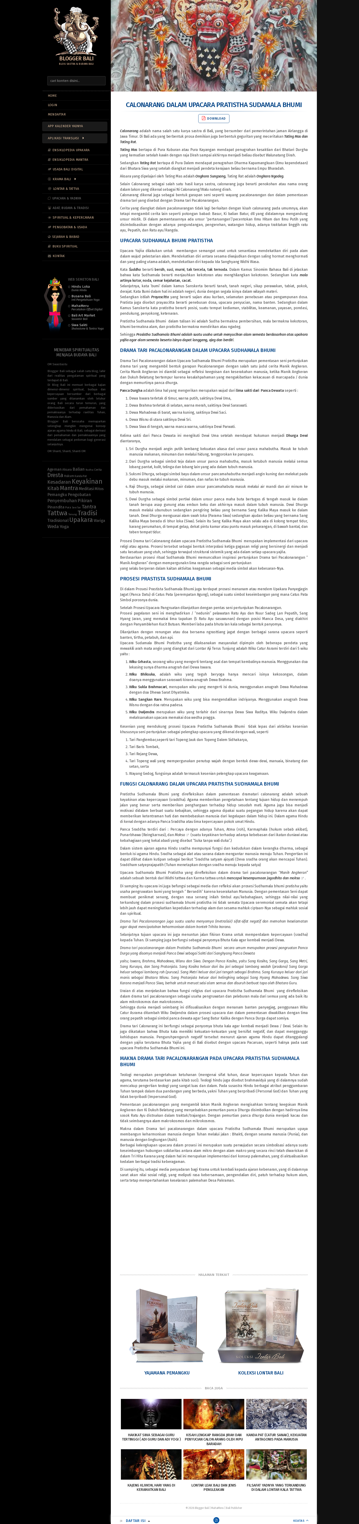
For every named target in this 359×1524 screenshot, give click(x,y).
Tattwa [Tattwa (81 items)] (57, 513)
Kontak (59, 256)
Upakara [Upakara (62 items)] (81, 519)
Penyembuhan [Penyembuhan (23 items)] (62, 500)
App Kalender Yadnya (65, 126)
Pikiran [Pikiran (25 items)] (85, 500)
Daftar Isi (136, 1521)
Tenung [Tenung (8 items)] (72, 514)
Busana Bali (85, 297)
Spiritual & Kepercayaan (73, 218)
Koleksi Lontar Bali (260, 1373)
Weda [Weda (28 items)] (53, 526)
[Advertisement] (214, 1228)
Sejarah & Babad (65, 237)
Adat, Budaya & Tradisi (71, 208)
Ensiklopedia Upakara (71, 150)
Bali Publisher (234, 1508)
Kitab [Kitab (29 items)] (53, 488)
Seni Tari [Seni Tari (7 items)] (76, 507)
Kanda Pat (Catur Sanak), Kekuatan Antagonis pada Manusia (276, 1437)
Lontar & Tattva (66, 189)
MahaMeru (86, 307)
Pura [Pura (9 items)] (68, 507)
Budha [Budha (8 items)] (89, 469)
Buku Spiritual (65, 246)
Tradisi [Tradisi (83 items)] (87, 513)
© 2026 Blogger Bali (197, 1508)
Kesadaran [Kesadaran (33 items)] (59, 482)
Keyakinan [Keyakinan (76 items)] (87, 482)
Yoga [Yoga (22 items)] (64, 526)
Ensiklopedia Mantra (70, 160)
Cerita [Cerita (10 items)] (98, 470)
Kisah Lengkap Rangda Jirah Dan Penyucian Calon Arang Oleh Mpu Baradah (214, 1439)
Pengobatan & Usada (70, 227)
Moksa (180, 835)
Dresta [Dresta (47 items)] (55, 475)
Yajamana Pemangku (167, 1373)
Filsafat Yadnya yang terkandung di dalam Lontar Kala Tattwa (276, 1487)
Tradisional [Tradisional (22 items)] (58, 520)
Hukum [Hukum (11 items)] (69, 476)
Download (214, 118)
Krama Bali (62, 179)
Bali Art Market (83, 317)
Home (52, 96)
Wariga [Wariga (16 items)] (99, 520)
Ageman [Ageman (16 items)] (54, 469)
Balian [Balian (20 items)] (79, 469)
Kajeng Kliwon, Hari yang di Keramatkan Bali (151, 1487)
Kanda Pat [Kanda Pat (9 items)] (81, 476)
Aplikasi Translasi (63, 138)
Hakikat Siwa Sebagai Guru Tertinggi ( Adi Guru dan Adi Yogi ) (151, 1437)
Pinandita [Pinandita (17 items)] (55, 507)
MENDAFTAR (57, 114)
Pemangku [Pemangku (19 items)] (57, 494)
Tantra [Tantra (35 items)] (89, 507)
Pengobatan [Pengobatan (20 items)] (79, 494)
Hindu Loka (80, 288)
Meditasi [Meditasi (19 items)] (86, 488)
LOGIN (52, 105)
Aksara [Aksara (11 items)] (67, 470)
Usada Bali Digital (68, 169)
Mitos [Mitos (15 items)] (99, 489)
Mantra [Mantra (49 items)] (69, 488)
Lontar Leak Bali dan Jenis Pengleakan (213, 1487)
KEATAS (299, 1520)
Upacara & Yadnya (66, 198)
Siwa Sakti (87, 326)
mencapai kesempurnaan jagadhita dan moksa (263, 878)
